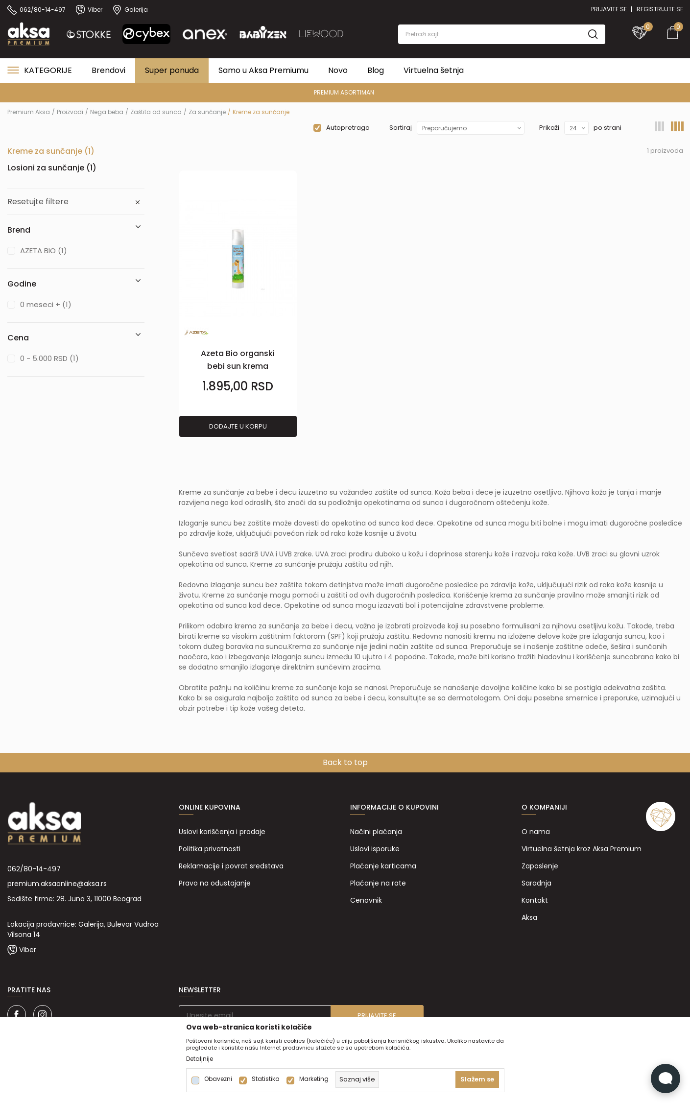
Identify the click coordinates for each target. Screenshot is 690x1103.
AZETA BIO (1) (43, 250)
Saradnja (536, 883)
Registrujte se (660, 9)
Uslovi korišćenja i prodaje (222, 832)
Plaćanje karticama (383, 866)
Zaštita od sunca (156, 112)
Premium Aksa (28, 112)
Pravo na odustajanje (215, 883)
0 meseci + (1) (45, 304)
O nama (536, 832)
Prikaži (549, 127)
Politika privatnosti (209, 849)
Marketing (314, 1079)
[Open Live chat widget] (665, 1078)
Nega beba (106, 112)
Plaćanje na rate (378, 883)
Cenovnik (366, 900)
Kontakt (535, 900)
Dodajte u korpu (238, 426)
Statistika (266, 1079)
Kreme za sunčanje (51, 151)
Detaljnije (199, 1059)
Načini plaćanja (376, 832)
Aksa (529, 917)
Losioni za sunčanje (51, 167)
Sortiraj (400, 127)
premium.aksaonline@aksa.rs (57, 883)
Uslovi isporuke (375, 849)
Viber (27, 950)
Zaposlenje (540, 866)
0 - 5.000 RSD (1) (49, 358)
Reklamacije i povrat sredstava (231, 866)
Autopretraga (348, 127)
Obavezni (218, 1079)
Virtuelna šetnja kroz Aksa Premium (582, 849)
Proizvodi (70, 112)
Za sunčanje (207, 112)
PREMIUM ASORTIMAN (344, 92)
